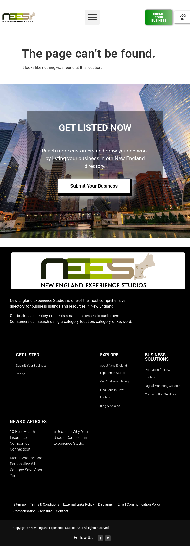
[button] (92, 17)
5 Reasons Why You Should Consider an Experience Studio (71, 438)
